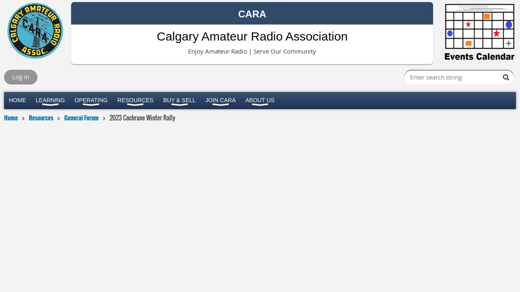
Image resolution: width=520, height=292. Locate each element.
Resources (41, 117)
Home (11, 117)
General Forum (81, 117)
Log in (20, 77)
